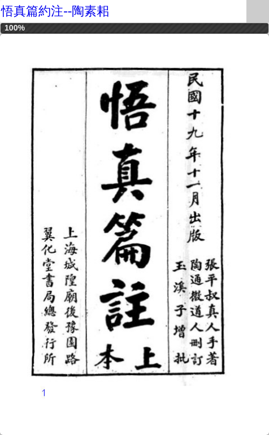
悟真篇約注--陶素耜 (55, 11)
